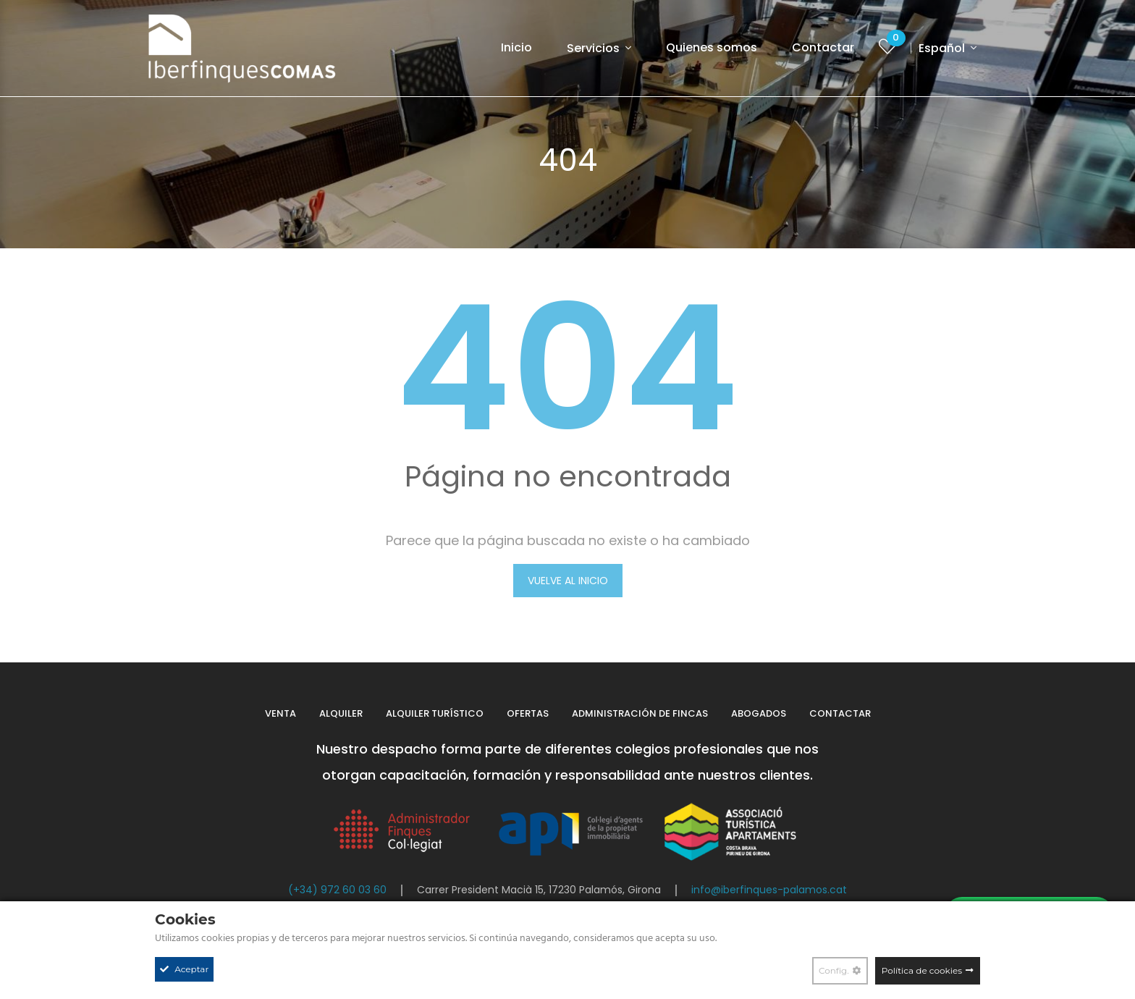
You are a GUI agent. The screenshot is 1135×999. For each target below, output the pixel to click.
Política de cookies (922, 970)
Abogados (758, 713)
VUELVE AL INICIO (568, 580)
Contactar (823, 47)
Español (943, 48)
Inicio (516, 47)
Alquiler (341, 713)
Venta (280, 713)
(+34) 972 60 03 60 (337, 889)
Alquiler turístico (435, 713)
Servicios (595, 48)
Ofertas (528, 713)
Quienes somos (711, 47)
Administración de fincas (640, 713)
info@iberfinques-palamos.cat (769, 889)
